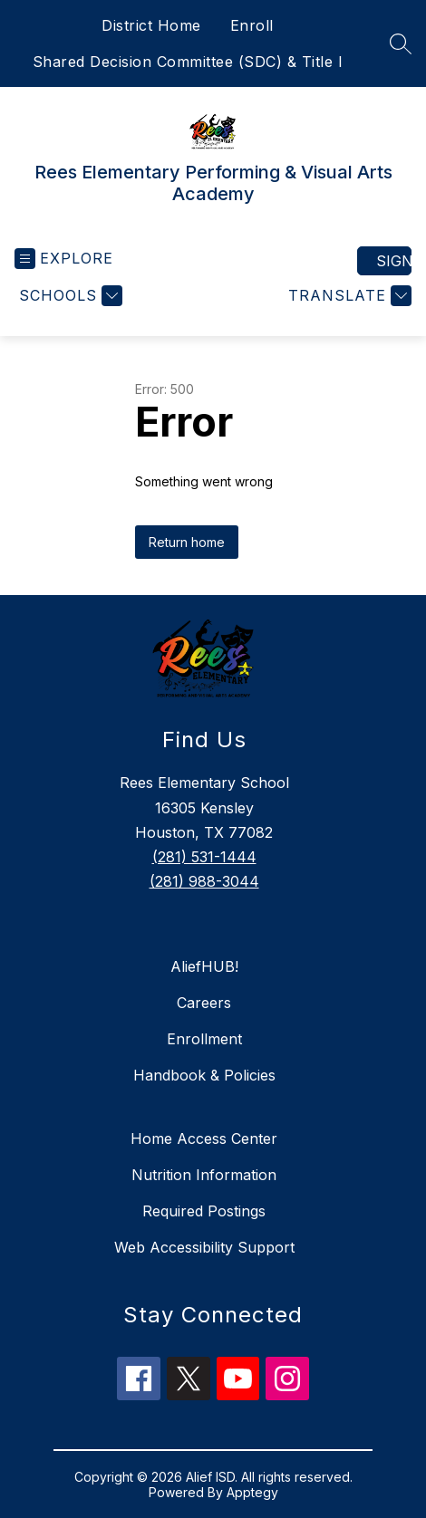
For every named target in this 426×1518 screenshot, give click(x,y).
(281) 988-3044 (204, 881)
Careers (204, 1003)
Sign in (393, 261)
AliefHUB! (204, 966)
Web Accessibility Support (204, 1247)
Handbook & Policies (204, 1075)
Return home (187, 542)
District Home (151, 25)
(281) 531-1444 (204, 857)
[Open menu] (64, 258)
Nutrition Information (203, 1175)
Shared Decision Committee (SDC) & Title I (188, 62)
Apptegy (252, 1492)
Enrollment (204, 1039)
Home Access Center (204, 1138)
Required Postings (204, 1211)
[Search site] (400, 43)
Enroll (252, 25)
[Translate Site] (347, 295)
